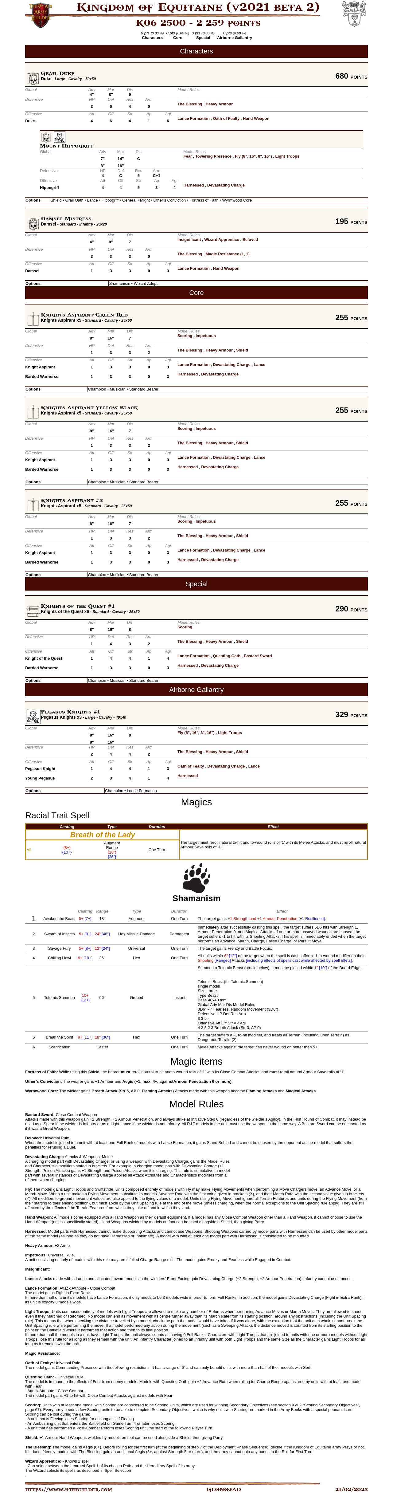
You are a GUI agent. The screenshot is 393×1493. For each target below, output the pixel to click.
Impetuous (206, 335)
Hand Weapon (256, 118)
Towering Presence (213, 156)
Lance (259, 364)
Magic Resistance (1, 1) (228, 254)
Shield (242, 350)
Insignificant (189, 239)
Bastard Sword (258, 656)
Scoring (184, 335)
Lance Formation (193, 118)
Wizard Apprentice (221, 239)
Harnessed (194, 185)
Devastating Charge (226, 185)
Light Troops (287, 156)
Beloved (250, 239)
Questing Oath (227, 656)
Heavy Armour (219, 104)
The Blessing (189, 104)
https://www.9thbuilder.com (68, 1489)
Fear (188, 156)
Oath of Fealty (226, 118)
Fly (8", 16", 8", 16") (253, 156)
